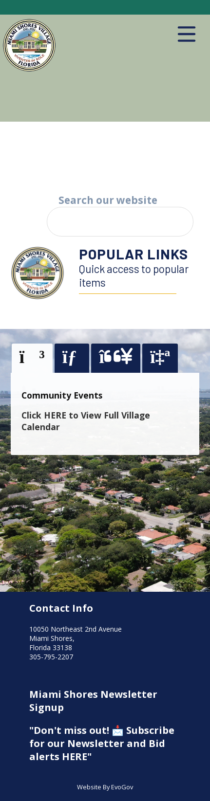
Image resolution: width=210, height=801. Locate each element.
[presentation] (32, 358)
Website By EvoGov (105, 787)
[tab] (32, 358)
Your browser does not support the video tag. (105, 154)
